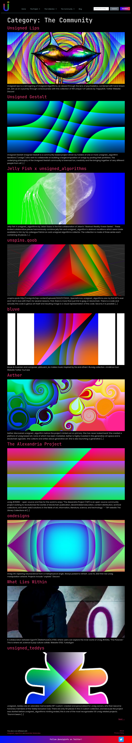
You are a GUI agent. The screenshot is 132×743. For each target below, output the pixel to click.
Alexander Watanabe (32, 733)
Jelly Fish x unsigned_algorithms (46, 168)
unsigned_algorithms (15, 733)
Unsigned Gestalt (27, 97)
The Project (35, 9)
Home (24, 9)
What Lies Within (27, 582)
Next (121, 719)
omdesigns (18, 515)
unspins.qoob (22, 240)
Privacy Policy (119, 733)
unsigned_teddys (25, 648)
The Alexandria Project (34, 444)
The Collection (50, 9)
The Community (67, 9)
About (122, 731)
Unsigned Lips (23, 28)
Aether (14, 375)
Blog (80, 9)
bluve (13, 309)
